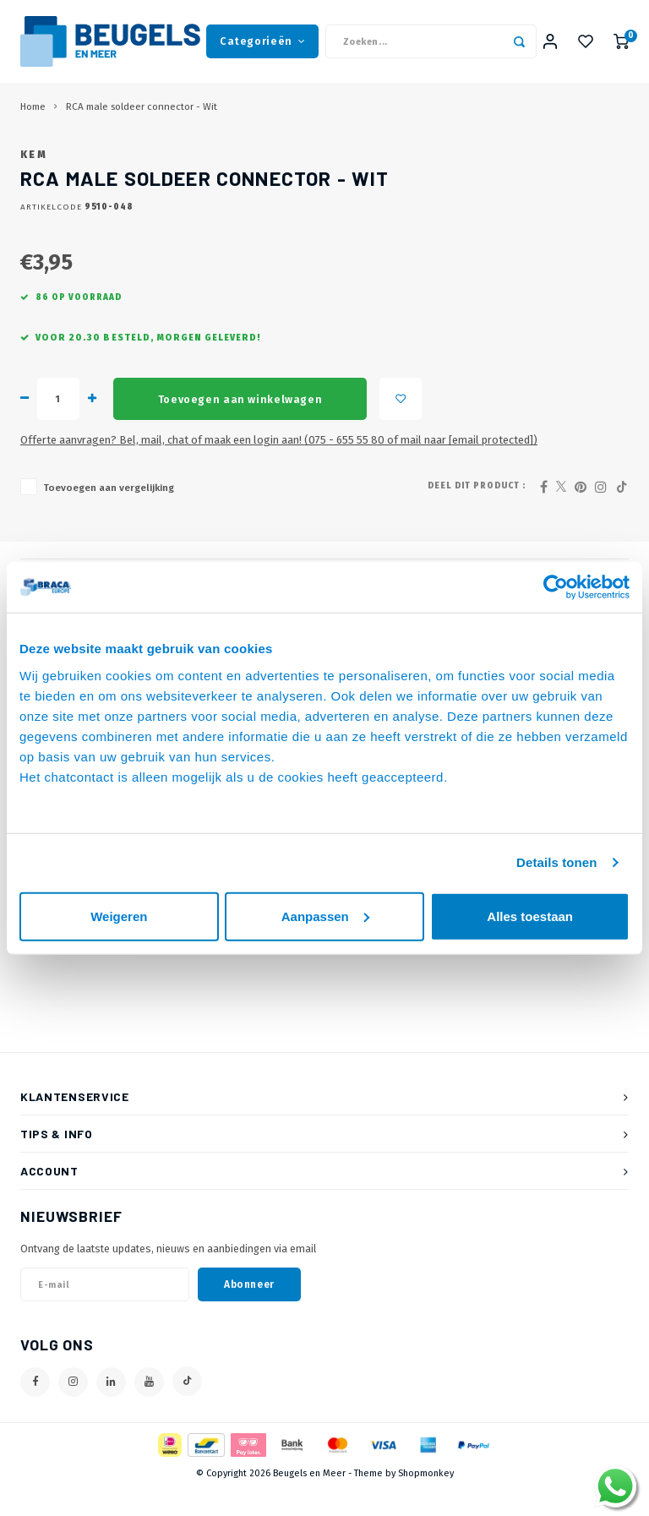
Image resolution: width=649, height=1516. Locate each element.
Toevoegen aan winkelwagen (240, 425)
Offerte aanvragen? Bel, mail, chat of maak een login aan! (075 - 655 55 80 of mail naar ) (278, 467)
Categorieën (262, 41)
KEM (33, 182)
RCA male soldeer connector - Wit (141, 108)
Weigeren (118, 915)
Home (33, 108)
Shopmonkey (426, 1500)
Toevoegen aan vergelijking (108, 515)
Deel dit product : (477, 513)
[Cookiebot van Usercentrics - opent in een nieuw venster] (556, 587)
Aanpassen (325, 915)
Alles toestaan (530, 915)
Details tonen (556, 862)
